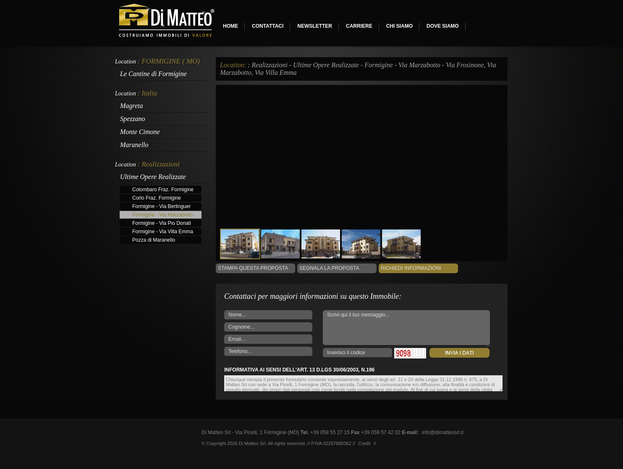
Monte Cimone (140, 131)
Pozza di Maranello (153, 240)
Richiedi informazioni (411, 268)
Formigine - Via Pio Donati (161, 223)
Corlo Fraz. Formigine (156, 198)
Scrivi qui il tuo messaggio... (406, 328)
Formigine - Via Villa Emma (162, 231)
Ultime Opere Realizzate (153, 176)
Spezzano (132, 118)
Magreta (131, 105)
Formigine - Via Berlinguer (161, 206)
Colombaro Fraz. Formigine (163, 189)
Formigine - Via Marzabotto (162, 215)
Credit (364, 443)
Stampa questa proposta (253, 268)
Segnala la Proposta (329, 268)
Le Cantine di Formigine (153, 73)
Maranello (134, 144)
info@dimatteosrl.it (443, 432)
